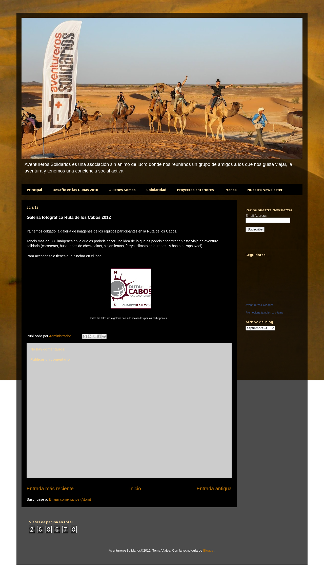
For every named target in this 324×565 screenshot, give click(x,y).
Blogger (208, 550)
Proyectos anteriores (195, 190)
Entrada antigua (214, 488)
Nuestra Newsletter (264, 190)
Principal (34, 190)
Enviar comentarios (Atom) (70, 499)
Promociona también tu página (264, 312)
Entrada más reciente (50, 488)
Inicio (135, 488)
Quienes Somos (122, 190)
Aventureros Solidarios (259, 304)
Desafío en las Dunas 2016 (75, 190)
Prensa (231, 190)
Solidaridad (156, 190)
